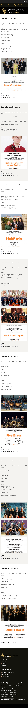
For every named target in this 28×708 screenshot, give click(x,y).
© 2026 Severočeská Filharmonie (14, 706)
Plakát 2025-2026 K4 (7, 346)
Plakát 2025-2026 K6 (7, 558)
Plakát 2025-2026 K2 (7, 175)
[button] (24, 2)
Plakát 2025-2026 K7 (7, 642)
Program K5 (4, 449)
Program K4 (4, 345)
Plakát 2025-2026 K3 (7, 253)
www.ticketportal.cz (21, 699)
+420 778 (5, 676)
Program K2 (4, 173)
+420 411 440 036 (18, 4)
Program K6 (4, 556)
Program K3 (4, 251)
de (26, 5)
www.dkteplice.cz (13, 699)
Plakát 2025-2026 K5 (7, 451)
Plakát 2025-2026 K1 (7, 97)
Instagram (3, 665)
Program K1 (4, 95)
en (24, 5)
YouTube (3, 663)
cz (23, 5)
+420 (5, 674)
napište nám (4, 659)
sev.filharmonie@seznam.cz (7, 4)
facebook (3, 661)
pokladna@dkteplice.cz (9, 698)
